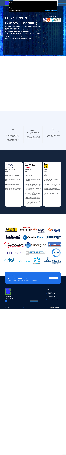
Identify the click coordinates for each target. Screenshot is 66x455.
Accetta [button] (53, 10)
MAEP (24, 306)
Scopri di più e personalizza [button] (15, 10)
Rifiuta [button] (48, 10)
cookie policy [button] (27, 5)
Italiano (31, 299)
